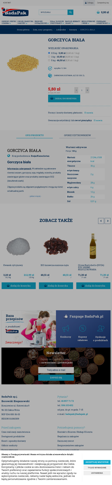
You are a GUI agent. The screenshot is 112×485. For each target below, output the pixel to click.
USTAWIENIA (97, 473)
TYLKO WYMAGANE (97, 468)
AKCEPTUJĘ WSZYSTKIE (96, 462)
